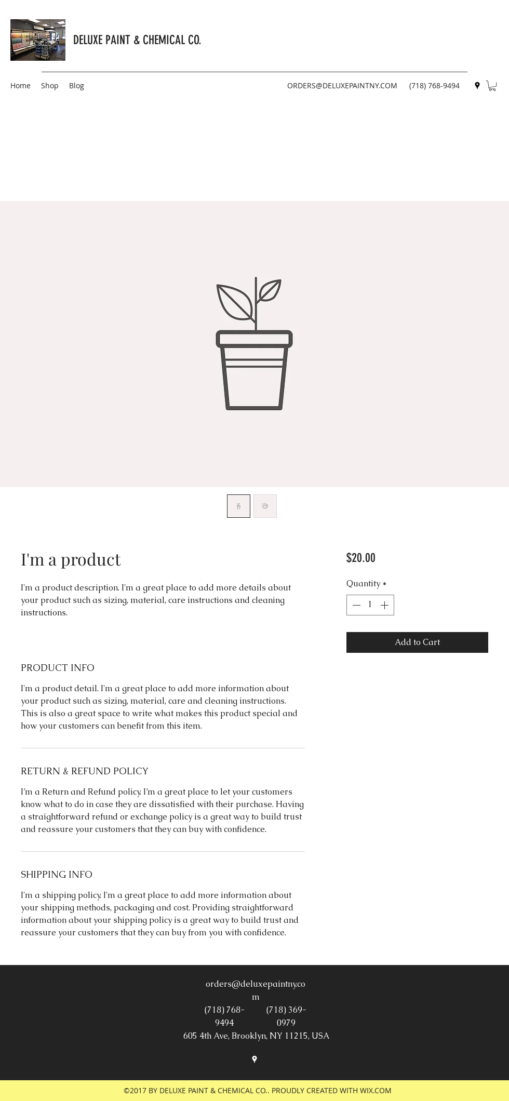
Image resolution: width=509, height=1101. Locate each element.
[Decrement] (355, 605)
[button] (492, 85)
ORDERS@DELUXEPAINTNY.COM (342, 85)
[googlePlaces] (477, 85)
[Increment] (385, 605)
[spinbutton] (370, 605)
